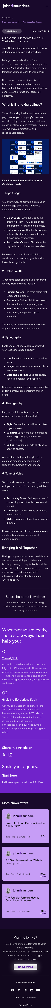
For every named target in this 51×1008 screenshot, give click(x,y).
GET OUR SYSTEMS (25, 967)
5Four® (31, 982)
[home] (16, 6)
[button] (46, 6)
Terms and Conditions (25, 997)
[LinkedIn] (10, 755)
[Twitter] (4, 755)
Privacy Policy (25, 1005)
